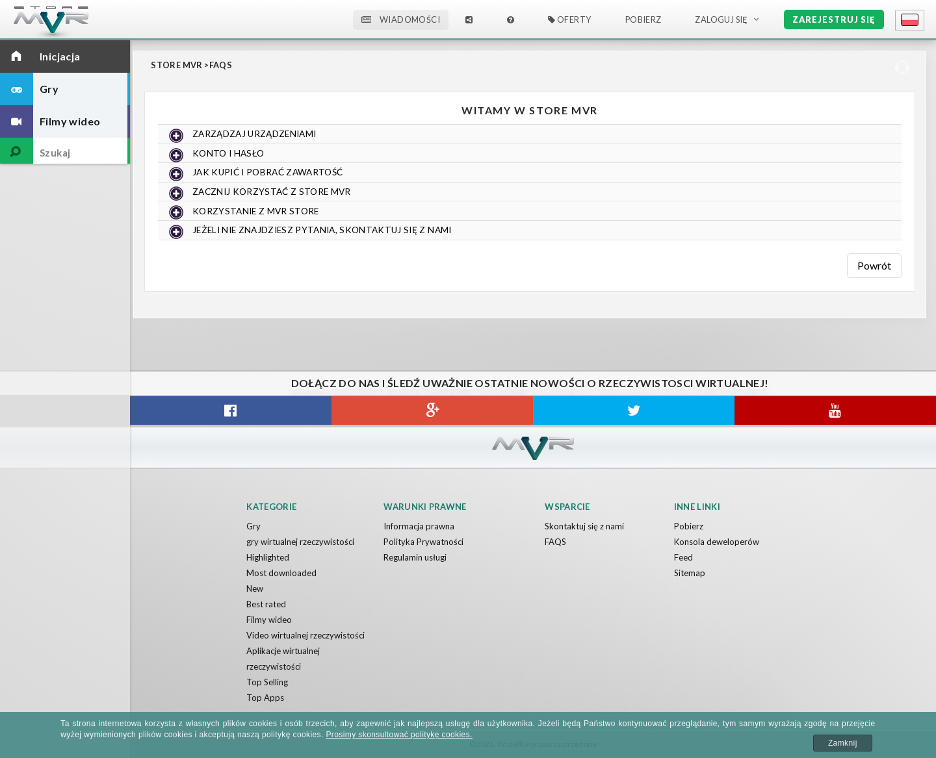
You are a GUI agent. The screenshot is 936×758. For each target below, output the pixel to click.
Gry (253, 526)
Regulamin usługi (415, 557)
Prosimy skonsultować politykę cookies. (399, 734)
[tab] (530, 134)
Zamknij (842, 743)
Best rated (266, 604)
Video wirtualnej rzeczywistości (305, 635)
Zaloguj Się (721, 19)
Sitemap (689, 573)
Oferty (570, 19)
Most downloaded (281, 573)
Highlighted (267, 557)
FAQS (221, 65)
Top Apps (265, 697)
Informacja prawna (419, 526)
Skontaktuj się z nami (584, 526)
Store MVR (177, 65)
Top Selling (267, 682)
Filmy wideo (269, 619)
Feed (683, 557)
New (254, 588)
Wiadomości (400, 19)
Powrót (874, 265)
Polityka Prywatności (423, 542)
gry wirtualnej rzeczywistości (300, 542)
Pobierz (643, 19)
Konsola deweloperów (716, 542)
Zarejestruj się (833, 19)
